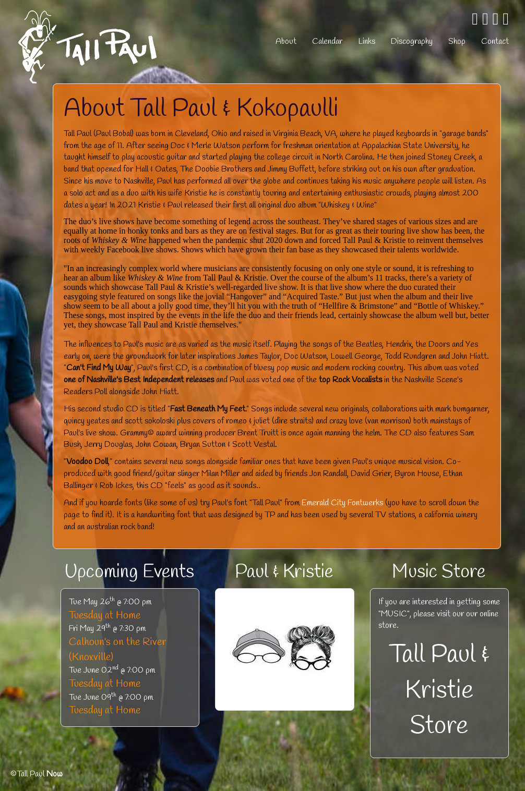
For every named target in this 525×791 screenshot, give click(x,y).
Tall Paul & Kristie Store (439, 690)
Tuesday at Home (104, 616)
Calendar (327, 41)
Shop (457, 41)
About (286, 41)
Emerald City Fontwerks (342, 502)
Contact (495, 41)
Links (366, 41)
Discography (412, 41)
